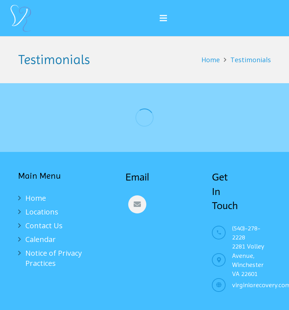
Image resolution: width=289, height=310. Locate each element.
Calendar (40, 239)
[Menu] (163, 18)
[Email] (137, 204)
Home (35, 198)
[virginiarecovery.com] (222, 285)
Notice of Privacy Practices (53, 258)
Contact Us (44, 225)
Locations (41, 212)
